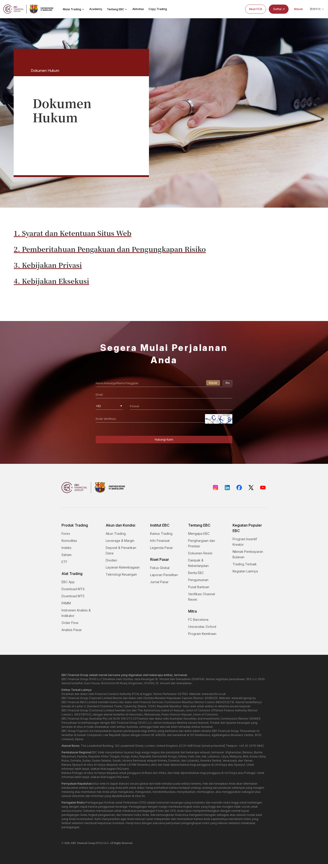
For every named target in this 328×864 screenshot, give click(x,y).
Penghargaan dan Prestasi (201, 543)
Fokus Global (159, 568)
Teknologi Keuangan (121, 574)
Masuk (298, 9)
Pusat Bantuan (198, 587)
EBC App (68, 582)
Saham (67, 555)
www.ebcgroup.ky (243, 698)
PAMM (66, 603)
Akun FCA (255, 9)
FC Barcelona (198, 619)
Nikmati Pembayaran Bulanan (248, 554)
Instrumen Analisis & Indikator (76, 613)
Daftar (279, 9)
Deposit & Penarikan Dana (121, 550)
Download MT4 (73, 589)
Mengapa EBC (199, 533)
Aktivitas (138, 9)
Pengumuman (198, 580)
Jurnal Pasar (159, 582)
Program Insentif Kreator (245, 541)
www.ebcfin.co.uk (214, 694)
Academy (95, 9)
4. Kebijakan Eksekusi (51, 281)
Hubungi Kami (164, 439)
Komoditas (69, 541)
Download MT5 (73, 596)
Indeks (67, 548)
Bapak (213, 382)
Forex (66, 533)
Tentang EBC (117, 9)
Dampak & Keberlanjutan (198, 563)
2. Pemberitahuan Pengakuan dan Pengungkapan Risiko (110, 249)
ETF (64, 562)
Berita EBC (196, 573)
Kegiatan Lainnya (245, 571)
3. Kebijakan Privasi (48, 265)
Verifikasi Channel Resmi (201, 596)
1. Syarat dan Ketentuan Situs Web (72, 233)
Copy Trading (158, 9)
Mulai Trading (74, 9)
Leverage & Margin (120, 541)
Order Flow (70, 623)
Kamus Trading (161, 533)
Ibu (228, 382)
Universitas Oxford (202, 627)
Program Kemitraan (202, 634)
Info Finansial (159, 541)
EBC (73, 843)
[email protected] (213, 745)
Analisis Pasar (72, 630)
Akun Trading (116, 533)
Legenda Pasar (161, 548)
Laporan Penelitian (164, 575)
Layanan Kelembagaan (123, 567)
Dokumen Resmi (200, 553)
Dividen (111, 560)
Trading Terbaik (245, 564)
